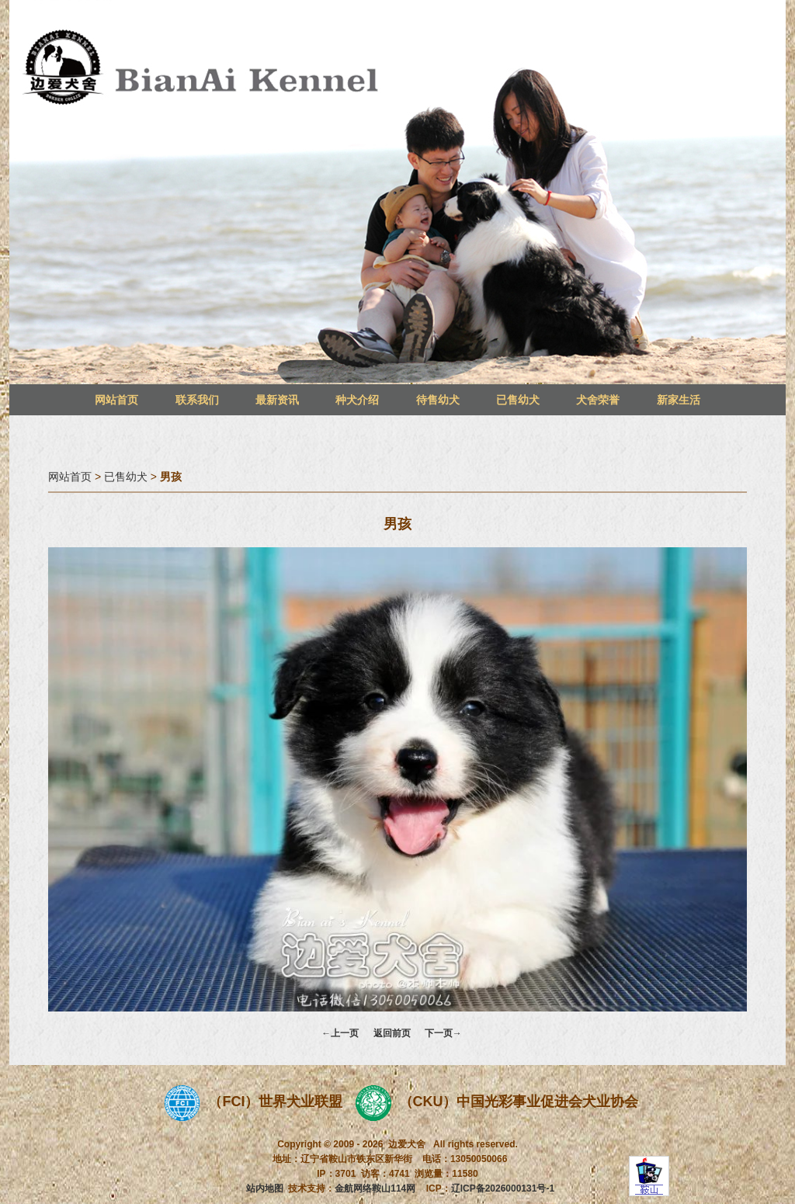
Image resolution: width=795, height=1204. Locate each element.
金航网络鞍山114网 (375, 1188)
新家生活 (678, 400)
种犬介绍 (357, 400)
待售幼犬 (438, 400)
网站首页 (116, 400)
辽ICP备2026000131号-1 (502, 1188)
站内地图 (264, 1188)
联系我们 (197, 400)
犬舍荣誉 (598, 400)
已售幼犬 (518, 400)
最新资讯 (277, 400)
